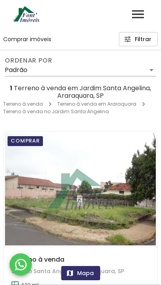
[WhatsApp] (21, 264)
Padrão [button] (16, 69)
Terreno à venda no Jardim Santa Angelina (56, 111)
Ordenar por (28, 60)
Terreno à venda (23, 104)
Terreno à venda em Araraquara (96, 104)
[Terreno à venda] (80, 188)
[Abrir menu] (138, 14)
